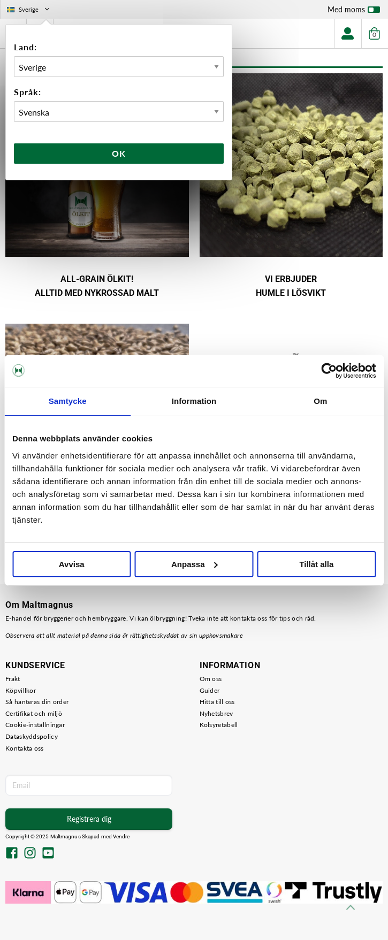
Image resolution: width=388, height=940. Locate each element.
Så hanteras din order (37, 702)
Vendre (121, 836)
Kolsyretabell (219, 725)
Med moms (354, 12)
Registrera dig (89, 818)
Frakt (12, 679)
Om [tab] (320, 401)
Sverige (29, 9)
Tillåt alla (316, 564)
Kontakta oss (24, 748)
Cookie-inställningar (35, 725)
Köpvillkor (20, 690)
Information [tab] (194, 401)
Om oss (211, 679)
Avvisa (72, 564)
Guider (210, 690)
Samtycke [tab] (68, 401)
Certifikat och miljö (33, 713)
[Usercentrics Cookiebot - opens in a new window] (329, 371)
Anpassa (194, 564)
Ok (119, 153)
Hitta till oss (217, 702)
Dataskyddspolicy (31, 736)
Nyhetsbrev (216, 713)
